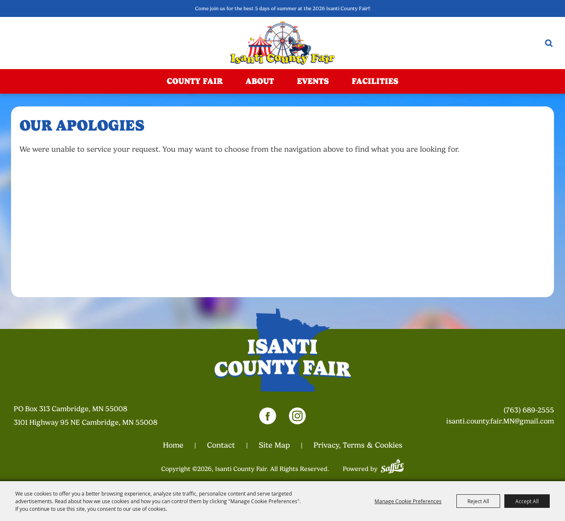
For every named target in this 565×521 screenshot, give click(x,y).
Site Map (274, 445)
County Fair (195, 81)
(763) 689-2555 (528, 410)
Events (313, 81)
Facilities (375, 81)
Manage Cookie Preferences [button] (408, 501)
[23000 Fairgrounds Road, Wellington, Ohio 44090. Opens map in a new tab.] (95, 415)
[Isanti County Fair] (282, 43)
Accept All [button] (527, 501)
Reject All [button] (478, 501)
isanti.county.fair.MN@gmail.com (500, 421)
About (260, 81)
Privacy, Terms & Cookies (358, 445)
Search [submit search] (548, 43)
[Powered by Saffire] (392, 465)
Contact (221, 445)
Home (173, 445)
